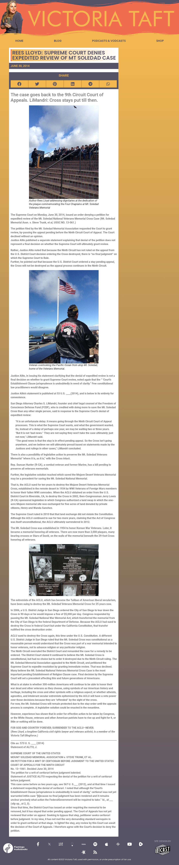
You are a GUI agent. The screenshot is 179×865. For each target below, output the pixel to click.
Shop (160, 41)
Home (19, 41)
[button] (19, 84)
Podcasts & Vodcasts (109, 41)
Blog (58, 41)
